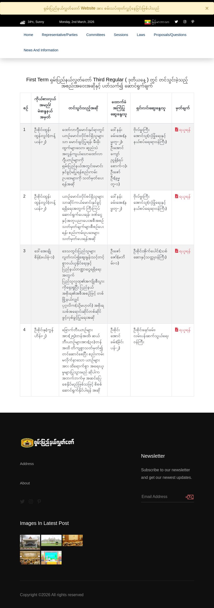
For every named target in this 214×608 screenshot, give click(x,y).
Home (28, 35)
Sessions (121, 35)
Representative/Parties (60, 35)
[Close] (207, 8)
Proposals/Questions (170, 35)
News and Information (41, 50)
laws (141, 35)
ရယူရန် (183, 129)
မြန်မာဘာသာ (157, 22)
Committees (95, 35)
